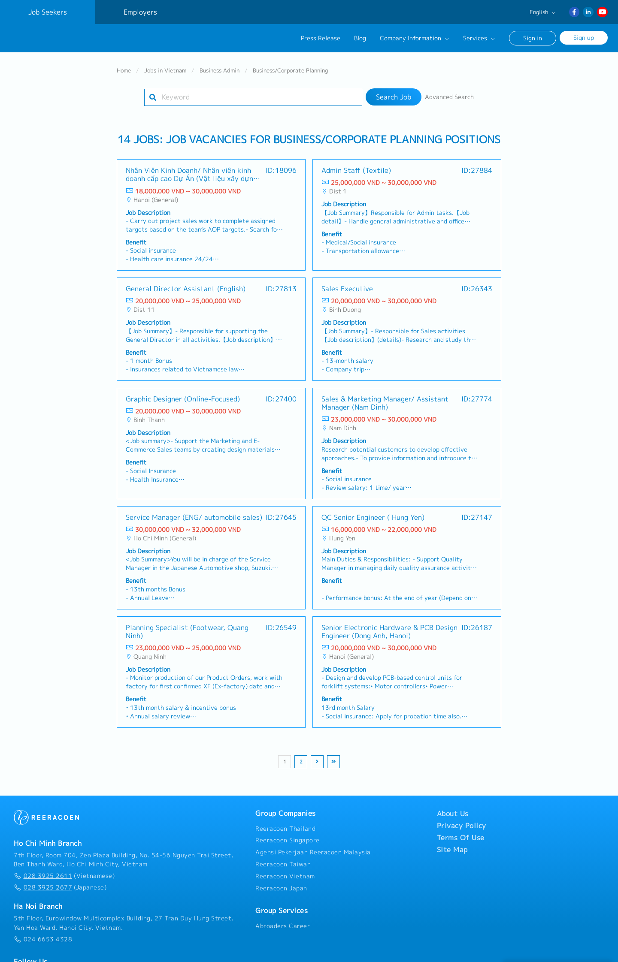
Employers (140, 12)
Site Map (452, 849)
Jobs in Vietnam (165, 70)
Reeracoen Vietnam (285, 876)
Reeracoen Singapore (287, 840)
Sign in (532, 38)
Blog (360, 38)
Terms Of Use (461, 837)
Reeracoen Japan (281, 888)
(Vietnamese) (64, 875)
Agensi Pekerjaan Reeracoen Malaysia (313, 851)
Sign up (583, 37)
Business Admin (219, 70)
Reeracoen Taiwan (283, 863)
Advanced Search (449, 96)
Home (124, 70)
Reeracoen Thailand (285, 828)
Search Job (393, 96)
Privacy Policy (461, 825)
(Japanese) (60, 887)
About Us (453, 813)
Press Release (320, 38)
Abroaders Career (282, 925)
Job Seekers (47, 12)
